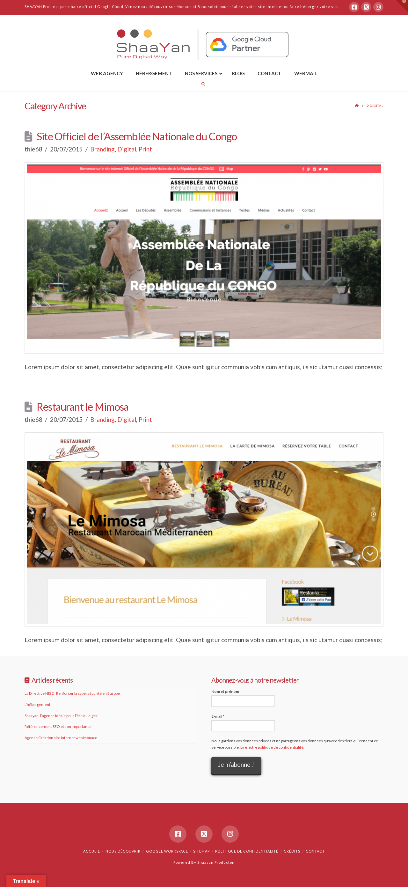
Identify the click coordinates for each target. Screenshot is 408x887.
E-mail (217, 716)
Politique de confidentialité (246, 851)
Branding (102, 149)
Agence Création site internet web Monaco (61, 737)
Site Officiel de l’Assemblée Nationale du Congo (137, 136)
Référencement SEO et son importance (58, 726)
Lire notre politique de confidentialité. (272, 747)
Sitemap (201, 851)
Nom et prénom (225, 691)
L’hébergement (37, 704)
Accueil (91, 851)
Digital (126, 149)
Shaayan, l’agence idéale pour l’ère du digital (61, 715)
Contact (315, 851)
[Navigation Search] (204, 84)
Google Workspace (167, 851)
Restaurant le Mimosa (83, 406)
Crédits (292, 851)
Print (145, 149)
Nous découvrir (123, 851)
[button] (402, 6)
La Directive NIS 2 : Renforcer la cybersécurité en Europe (72, 693)
